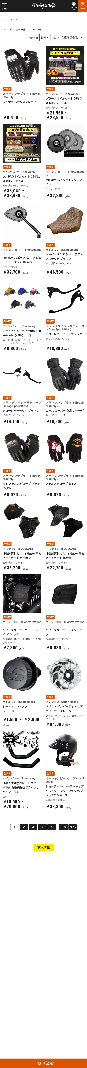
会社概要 (11, 944)
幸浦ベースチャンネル (18, 1008)
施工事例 (11, 885)
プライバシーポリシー (18, 963)
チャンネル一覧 (15, 998)
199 (63, 827)
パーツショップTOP (17, 910)
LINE (50, 1008)
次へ (72, 827)
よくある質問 (13, 954)
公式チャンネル (15, 1003)
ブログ (8, 972)
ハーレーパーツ (10, 19)
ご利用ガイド (13, 919)
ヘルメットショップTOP (20, 915)
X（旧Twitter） (55, 1003)
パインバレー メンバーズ (20, 949)
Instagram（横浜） (57, 1013)
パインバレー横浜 (16, 876)
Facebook (52, 998)
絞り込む (46, 1063)
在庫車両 (11, 890)
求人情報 (43, 847)
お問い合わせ (13, 958)
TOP (7, 860)
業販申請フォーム (16, 929)
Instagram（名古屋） (59, 1017)
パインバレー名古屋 (17, 880)
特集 (7, 979)
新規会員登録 (13, 905)
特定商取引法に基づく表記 (21, 924)
